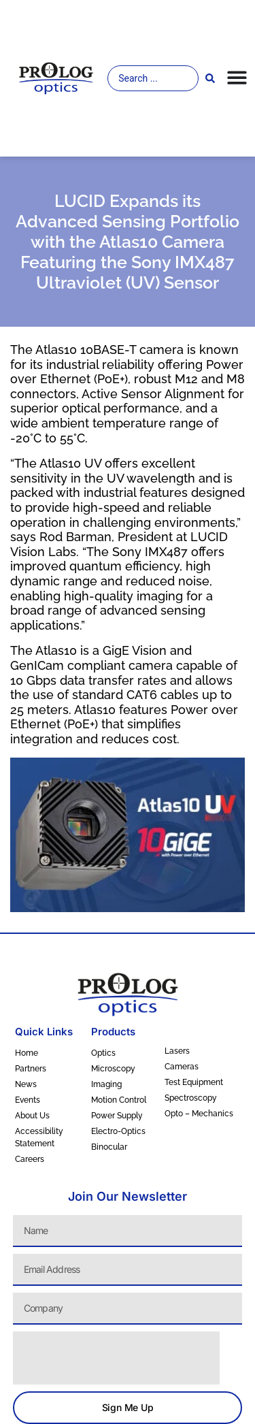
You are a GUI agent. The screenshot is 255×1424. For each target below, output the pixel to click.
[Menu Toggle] (237, 77)
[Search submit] (210, 78)
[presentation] (116, 1358)
